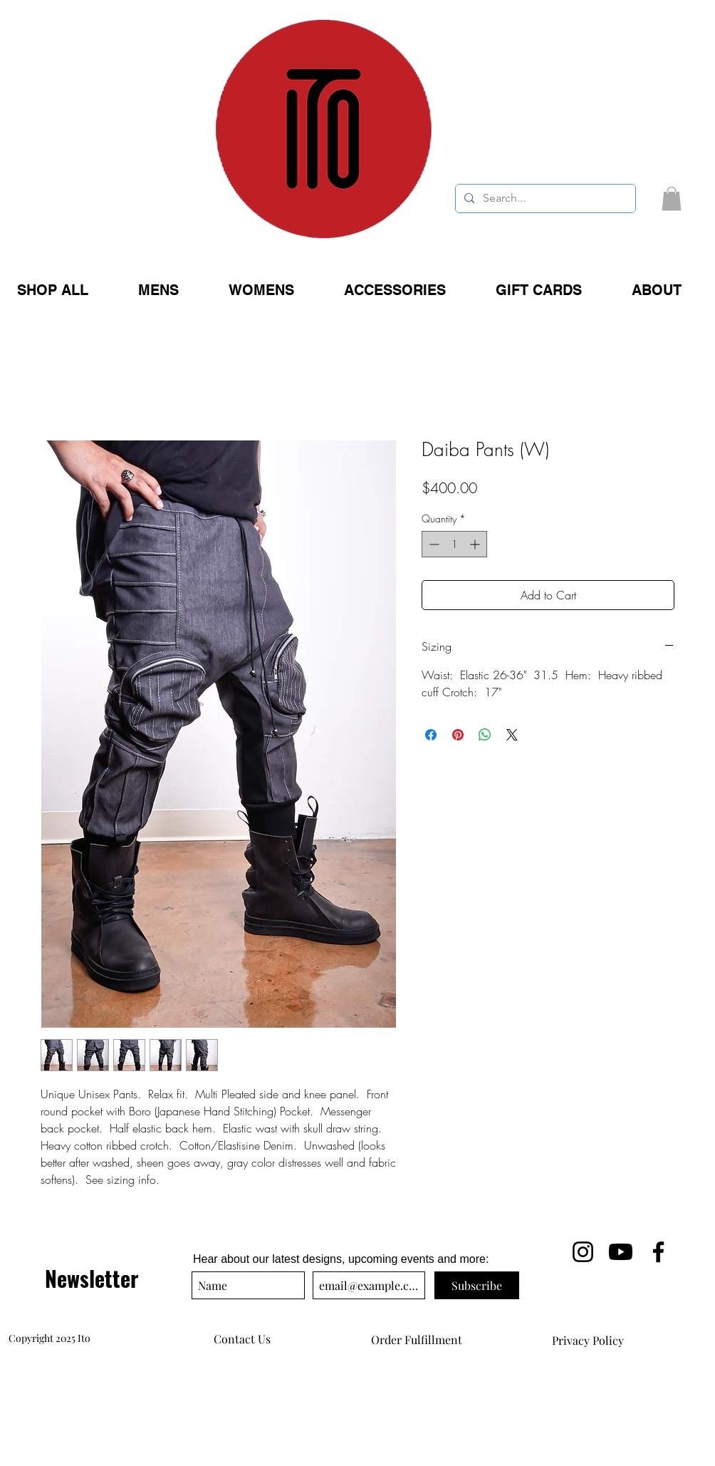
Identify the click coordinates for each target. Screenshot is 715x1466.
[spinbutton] (454, 544)
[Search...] (544, 198)
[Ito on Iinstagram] (583, 1252)
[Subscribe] (476, 1285)
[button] (672, 198)
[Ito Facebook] (658, 1252)
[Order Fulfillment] (416, 1340)
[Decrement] (433, 544)
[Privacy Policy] (587, 1340)
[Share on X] (512, 734)
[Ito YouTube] (621, 1252)
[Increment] (476, 544)
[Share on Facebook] (430, 734)
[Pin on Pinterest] (457, 734)
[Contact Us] (242, 1339)
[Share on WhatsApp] (485, 734)
